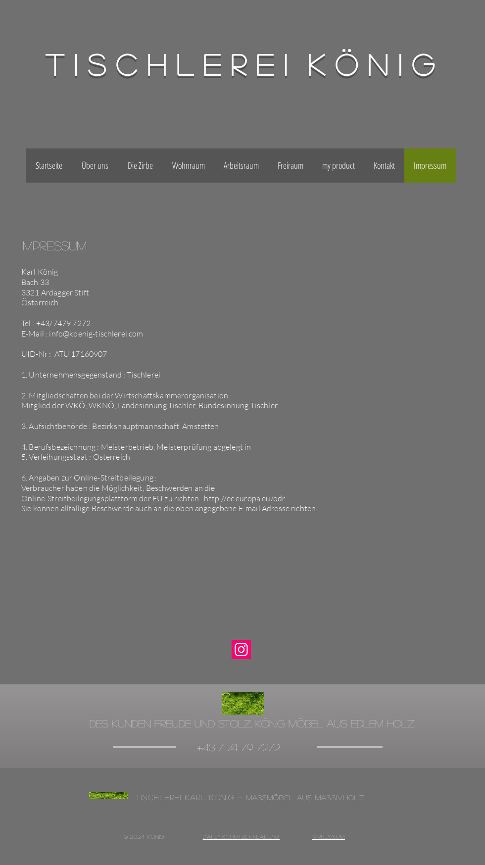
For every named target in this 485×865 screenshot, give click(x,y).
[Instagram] (241, 649)
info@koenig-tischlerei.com (96, 333)
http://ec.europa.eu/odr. (245, 498)
